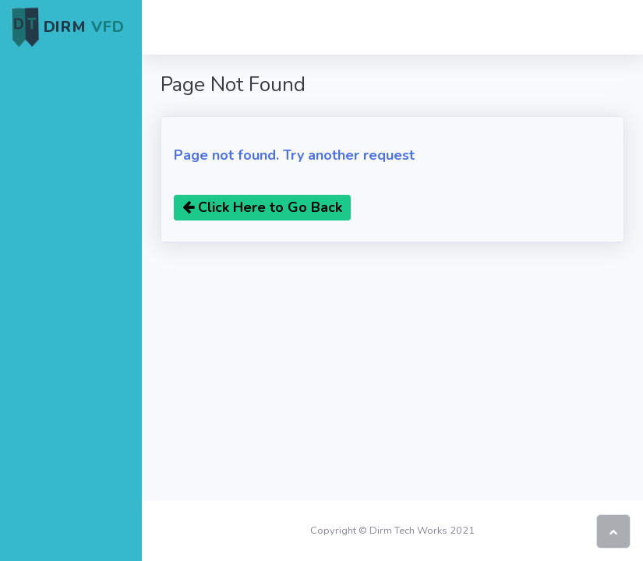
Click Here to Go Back (262, 207)
